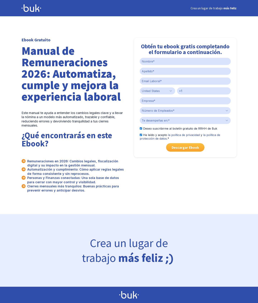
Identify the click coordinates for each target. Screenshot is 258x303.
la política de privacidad (184, 135)
